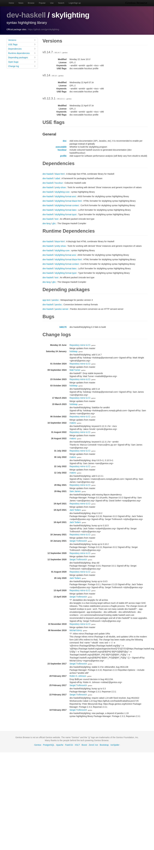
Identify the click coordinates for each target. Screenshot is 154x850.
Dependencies (22, 48)
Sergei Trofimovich (78, 540)
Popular (42, 3)
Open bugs (22, 61)
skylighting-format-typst (65, 214)
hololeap (74, 351)
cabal (57, 178)
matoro (73, 422)
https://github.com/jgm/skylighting (43, 29)
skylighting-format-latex (65, 210)
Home (11, 3)
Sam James (75, 491)
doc (65, 140)
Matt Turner (75, 370)
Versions (22, 40)
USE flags (22, 44)
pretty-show (60, 187)
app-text (46, 300)
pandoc (55, 300)
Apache (59, 745)
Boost (84, 745)
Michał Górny (76, 630)
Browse (31, 3)
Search (61, 3)
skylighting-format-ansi (65, 196)
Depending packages (22, 57)
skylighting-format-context (67, 205)
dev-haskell (26, 15)
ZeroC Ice (93, 745)
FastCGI (69, 745)
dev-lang (47, 223)
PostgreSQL (48, 745)
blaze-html (60, 174)
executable (61, 146)
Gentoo (37, 745)
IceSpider (115, 745)
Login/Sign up (75, 3)
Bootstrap (104, 745)
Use (52, 3)
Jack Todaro (75, 510)
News (20, 3)
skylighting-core (62, 192)
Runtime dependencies (22, 53)
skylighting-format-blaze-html (68, 201)
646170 (63, 327)
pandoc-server (61, 309)
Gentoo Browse (136, 3)
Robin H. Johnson (78, 676)
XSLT (77, 745)
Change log (22, 66)
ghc (54, 223)
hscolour (62, 149)
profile (63, 156)
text (56, 219)
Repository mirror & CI (80, 345)
